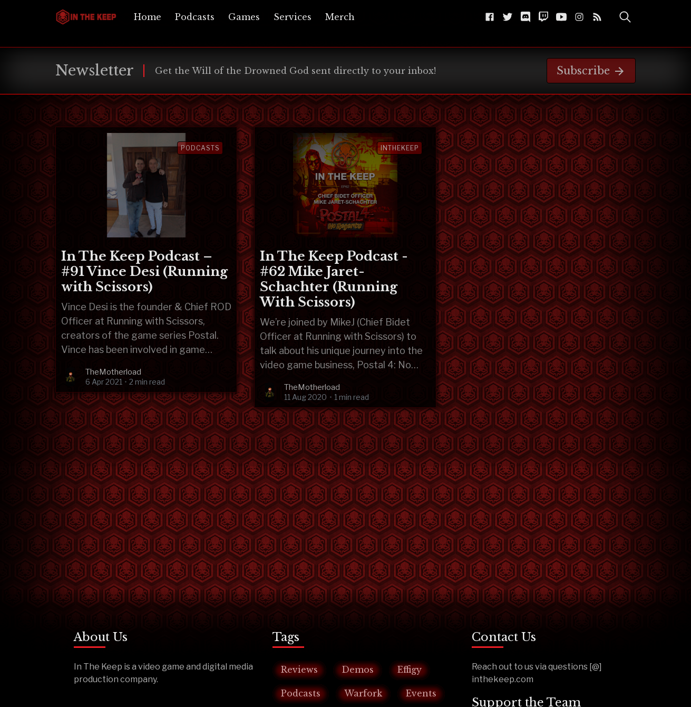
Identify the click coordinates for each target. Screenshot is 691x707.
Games (244, 17)
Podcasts (195, 17)
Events (421, 693)
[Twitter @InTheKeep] (508, 16)
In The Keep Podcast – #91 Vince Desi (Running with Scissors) (144, 271)
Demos (358, 669)
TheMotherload (113, 372)
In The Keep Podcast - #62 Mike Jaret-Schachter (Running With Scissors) (334, 279)
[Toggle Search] (625, 17)
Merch (340, 17)
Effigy (409, 669)
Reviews (299, 669)
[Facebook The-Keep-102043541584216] (490, 16)
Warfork (363, 693)
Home (147, 17)
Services (293, 17)
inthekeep (400, 148)
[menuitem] (147, 17)
